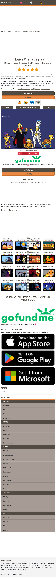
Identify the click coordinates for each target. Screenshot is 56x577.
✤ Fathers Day (7, 472)
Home (3, 31)
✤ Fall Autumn (7, 505)
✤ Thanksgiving (7, 484)
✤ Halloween (7, 480)
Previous (7, 107)
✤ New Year (6, 451)
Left (20, 153)
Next (48, 107)
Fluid (36, 153)
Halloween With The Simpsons (31, 31)
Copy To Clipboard (28, 93)
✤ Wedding (6, 418)
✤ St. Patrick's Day (8, 459)
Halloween (17, 31)
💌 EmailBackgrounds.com (31, 150)
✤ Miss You (6, 434)
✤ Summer (6, 501)
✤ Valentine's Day (8, 455)
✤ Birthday (6, 409)
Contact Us (21, 574)
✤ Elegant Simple (8, 443)
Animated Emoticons (24, 89)
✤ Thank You (7, 438)
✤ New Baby (7, 414)
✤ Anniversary (7, 405)
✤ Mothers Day (7, 468)
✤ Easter (5, 463)
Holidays (9, 31)
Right (30, 153)
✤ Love (5, 430)
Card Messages (45, 89)
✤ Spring (5, 497)
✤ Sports (5, 530)
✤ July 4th (6, 476)
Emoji (32, 89)
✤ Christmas (6, 489)
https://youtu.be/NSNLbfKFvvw (36, 182)
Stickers (37, 89)
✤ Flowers (6, 521)
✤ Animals (6, 517)
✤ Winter (5, 509)
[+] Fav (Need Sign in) (28, 97)
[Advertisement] (28, 17)
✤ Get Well (6, 426)
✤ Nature (6, 526)
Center (25, 153)
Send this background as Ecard (28, 107)
